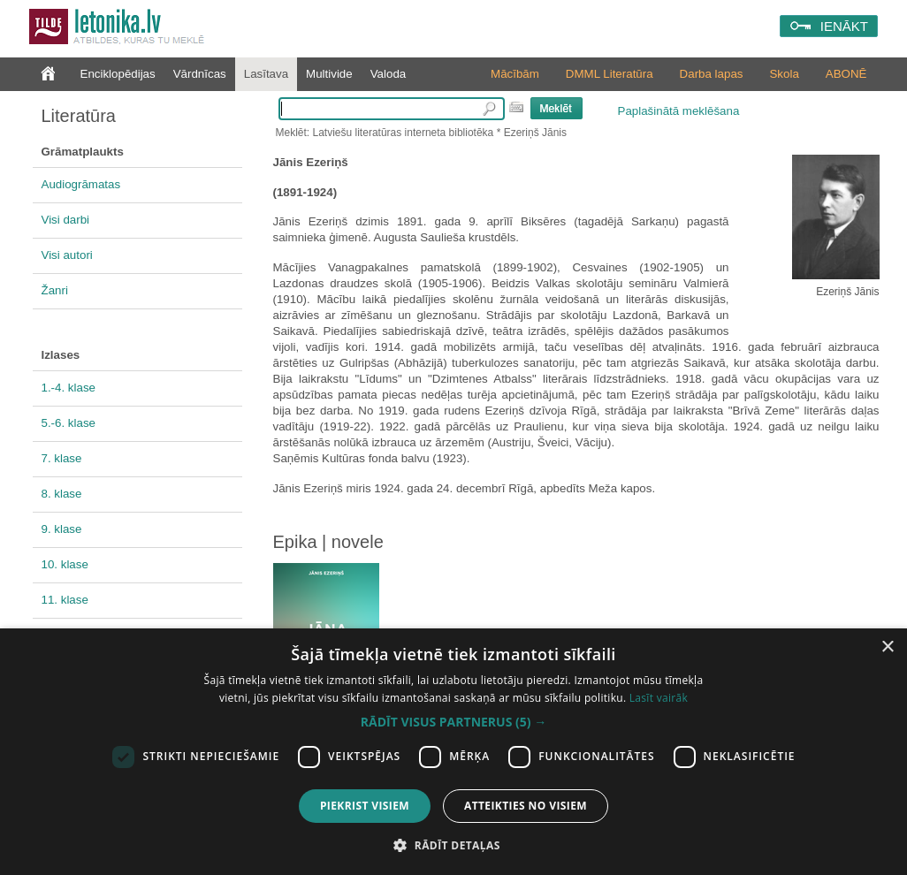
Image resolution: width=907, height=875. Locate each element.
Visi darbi (66, 219)
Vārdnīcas (199, 73)
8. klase (62, 493)
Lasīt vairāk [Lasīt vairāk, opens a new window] (658, 697)
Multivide (329, 73)
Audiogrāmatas (81, 184)
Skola (783, 73)
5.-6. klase (69, 423)
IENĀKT (844, 26)
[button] (453, 722)
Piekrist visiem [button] (364, 805)
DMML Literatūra (609, 73)
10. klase (65, 564)
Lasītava (266, 73)
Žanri (55, 290)
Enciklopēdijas (118, 73)
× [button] (887, 647)
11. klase (65, 599)
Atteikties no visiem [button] (525, 805)
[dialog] (453, 751)
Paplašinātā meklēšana (679, 111)
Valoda (388, 73)
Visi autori (67, 255)
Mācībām (515, 73)
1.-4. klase (69, 387)
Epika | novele (328, 542)
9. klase (62, 529)
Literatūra (79, 116)
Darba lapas (711, 73)
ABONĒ (846, 73)
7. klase (62, 458)
